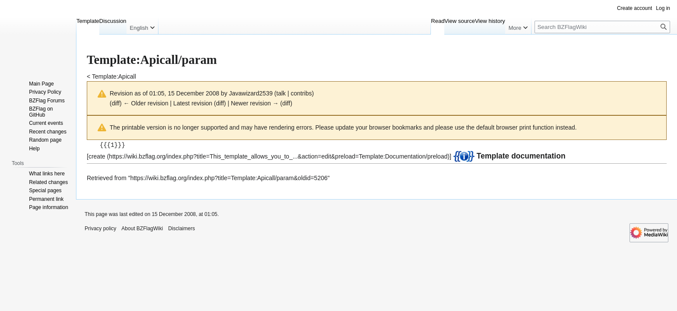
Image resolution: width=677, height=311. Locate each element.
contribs (301, 93)
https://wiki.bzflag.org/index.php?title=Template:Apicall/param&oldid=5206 (229, 177)
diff (116, 103)
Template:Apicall (114, 76)
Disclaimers (181, 228)
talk (281, 93)
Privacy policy (100, 228)
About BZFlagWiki (142, 228)
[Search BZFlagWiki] (602, 27)
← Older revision (145, 103)
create (97, 155)
